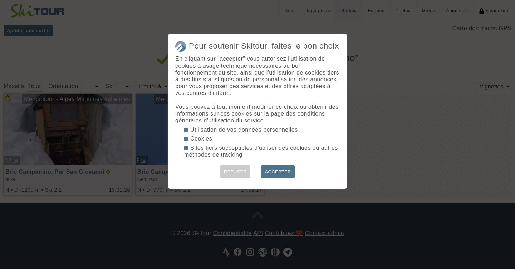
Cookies (201, 139)
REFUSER (235, 171)
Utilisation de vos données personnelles (244, 130)
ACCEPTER (278, 171)
